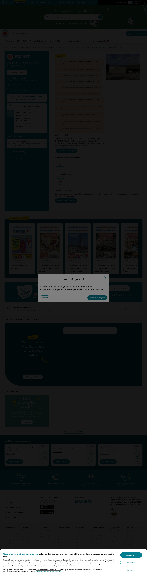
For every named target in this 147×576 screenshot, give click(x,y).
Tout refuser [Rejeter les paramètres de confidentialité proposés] (131, 563)
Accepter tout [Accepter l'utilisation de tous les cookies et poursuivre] (131, 555)
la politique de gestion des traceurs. (48, 572)
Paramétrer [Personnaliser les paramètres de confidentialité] (131, 570)
